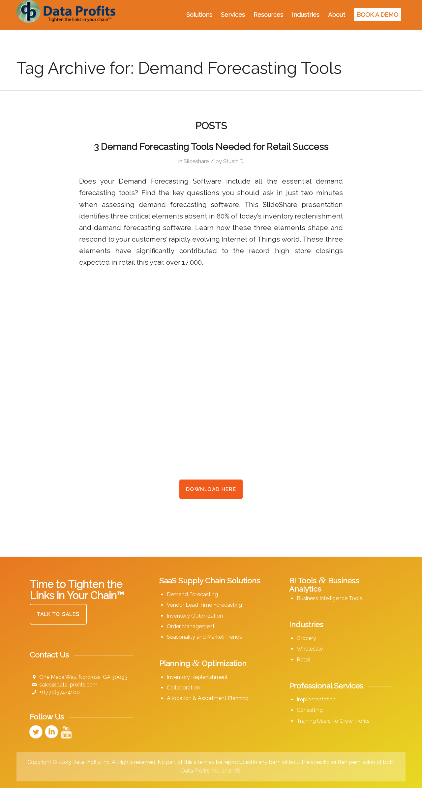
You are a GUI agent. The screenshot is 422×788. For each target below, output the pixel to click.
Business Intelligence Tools (329, 598)
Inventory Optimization (195, 616)
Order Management (191, 626)
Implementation (316, 699)
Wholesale (310, 649)
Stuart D (233, 161)
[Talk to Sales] (58, 614)
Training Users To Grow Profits (333, 721)
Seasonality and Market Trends (204, 637)
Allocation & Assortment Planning (208, 698)
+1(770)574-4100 (59, 692)
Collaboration (183, 688)
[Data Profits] (65, 15)
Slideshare (196, 161)
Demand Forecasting (192, 594)
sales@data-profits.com (68, 685)
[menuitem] (199, 15)
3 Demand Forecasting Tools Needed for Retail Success (211, 146)
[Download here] (211, 489)
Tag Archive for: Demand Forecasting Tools (179, 68)
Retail (304, 660)
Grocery (306, 638)
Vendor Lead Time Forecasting (204, 605)
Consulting (310, 710)
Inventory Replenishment (197, 677)
